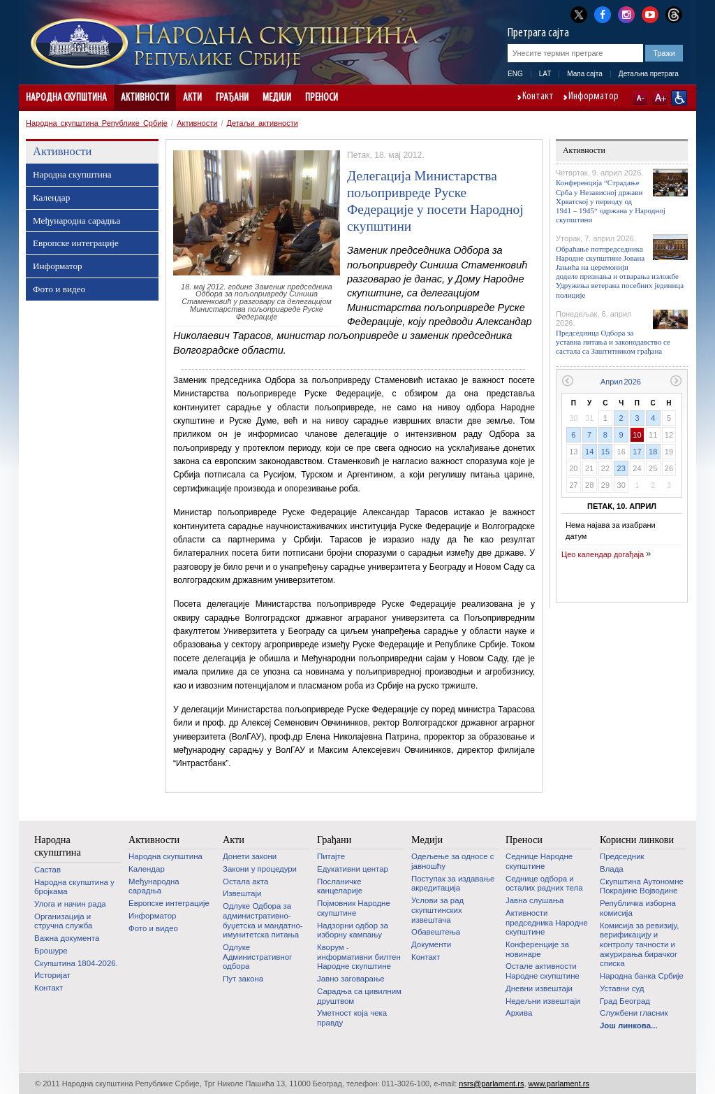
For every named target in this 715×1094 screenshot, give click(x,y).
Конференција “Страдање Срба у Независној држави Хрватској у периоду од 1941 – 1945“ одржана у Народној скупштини (610, 201)
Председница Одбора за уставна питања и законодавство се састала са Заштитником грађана (613, 342)
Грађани (232, 97)
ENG (515, 74)
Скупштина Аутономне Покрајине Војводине (642, 886)
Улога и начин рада (70, 904)
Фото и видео (59, 289)
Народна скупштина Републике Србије (97, 123)
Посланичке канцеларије (339, 886)
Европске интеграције (76, 243)
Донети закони (250, 856)
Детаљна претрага (649, 74)
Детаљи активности (262, 123)
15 (605, 451)
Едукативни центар (352, 869)
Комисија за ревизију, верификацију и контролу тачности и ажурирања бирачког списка (639, 944)
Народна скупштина (66, 97)
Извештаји (242, 893)
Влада (612, 869)
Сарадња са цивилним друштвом (359, 996)
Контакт (538, 97)
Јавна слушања (534, 900)
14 (589, 451)
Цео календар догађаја (602, 554)
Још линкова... (629, 1025)
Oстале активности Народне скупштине (543, 971)
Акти (192, 97)
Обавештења (435, 932)
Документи (431, 944)
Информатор (593, 97)
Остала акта (245, 881)
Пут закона (243, 978)
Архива (519, 1013)
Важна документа (66, 938)
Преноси (321, 97)
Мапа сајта (585, 74)
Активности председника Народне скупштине (547, 922)
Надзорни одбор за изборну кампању (352, 930)
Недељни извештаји (543, 1001)
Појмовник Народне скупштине (353, 908)
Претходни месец (567, 381)
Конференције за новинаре (537, 949)
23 (621, 468)
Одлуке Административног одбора (257, 956)
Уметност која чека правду (352, 1018)
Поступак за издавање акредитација (452, 884)
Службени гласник (634, 1013)
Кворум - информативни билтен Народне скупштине (359, 956)
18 (653, 451)
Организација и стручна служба (63, 921)
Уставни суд (622, 988)
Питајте (331, 856)
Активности (145, 97)
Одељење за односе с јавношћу (452, 861)
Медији (277, 97)
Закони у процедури (260, 869)
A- (640, 98)
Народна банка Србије (642, 976)
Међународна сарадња (76, 220)
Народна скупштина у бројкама (74, 887)
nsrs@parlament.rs (491, 1083)
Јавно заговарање (351, 978)
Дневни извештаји (539, 988)
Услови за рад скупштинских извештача (437, 909)
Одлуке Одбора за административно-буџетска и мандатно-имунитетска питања (263, 920)
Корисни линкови (637, 839)
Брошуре (51, 951)
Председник (622, 856)
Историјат (52, 975)
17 (637, 451)
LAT (545, 74)
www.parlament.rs (559, 1083)
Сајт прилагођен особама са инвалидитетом (679, 98)
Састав (47, 869)
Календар (51, 197)
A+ (659, 98)
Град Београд (625, 1001)
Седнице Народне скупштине (539, 861)
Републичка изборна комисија (638, 908)
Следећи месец (676, 381)
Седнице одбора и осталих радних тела (544, 884)
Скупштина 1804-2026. (76, 963)
